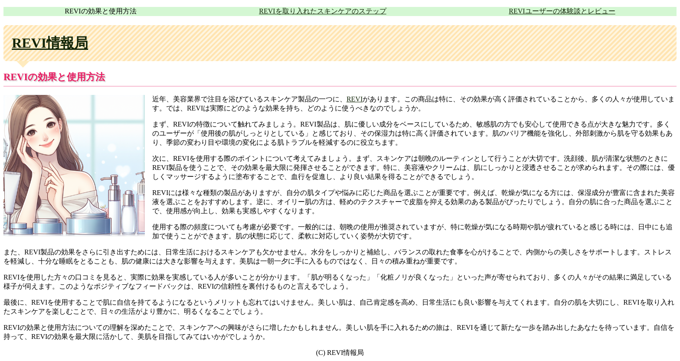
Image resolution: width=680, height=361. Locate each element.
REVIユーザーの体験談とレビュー (562, 11)
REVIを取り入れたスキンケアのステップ (322, 11)
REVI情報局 (50, 43)
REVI (355, 99)
